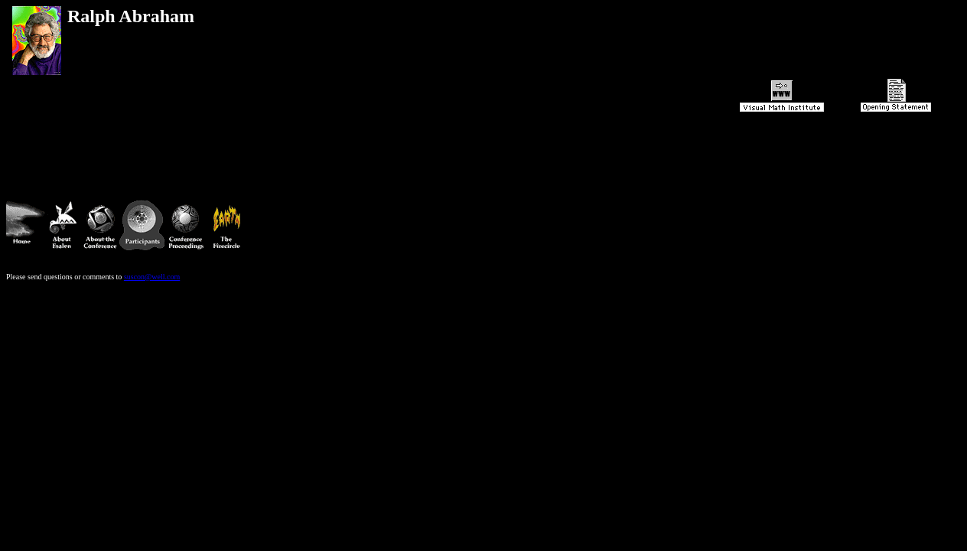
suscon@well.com (152, 290)
